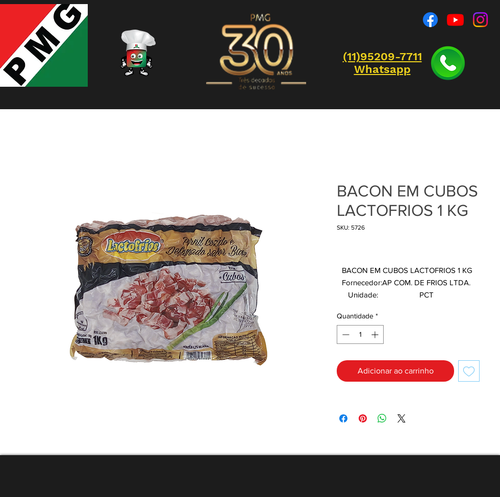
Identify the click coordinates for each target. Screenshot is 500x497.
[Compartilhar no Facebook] (343, 418)
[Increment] (375, 334)
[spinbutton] (360, 334)
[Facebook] (430, 20)
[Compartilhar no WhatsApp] (382, 418)
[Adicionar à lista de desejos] (469, 371)
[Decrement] (344, 334)
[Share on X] (401, 418)
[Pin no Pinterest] (363, 418)
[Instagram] (480, 20)
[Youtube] (455, 20)
